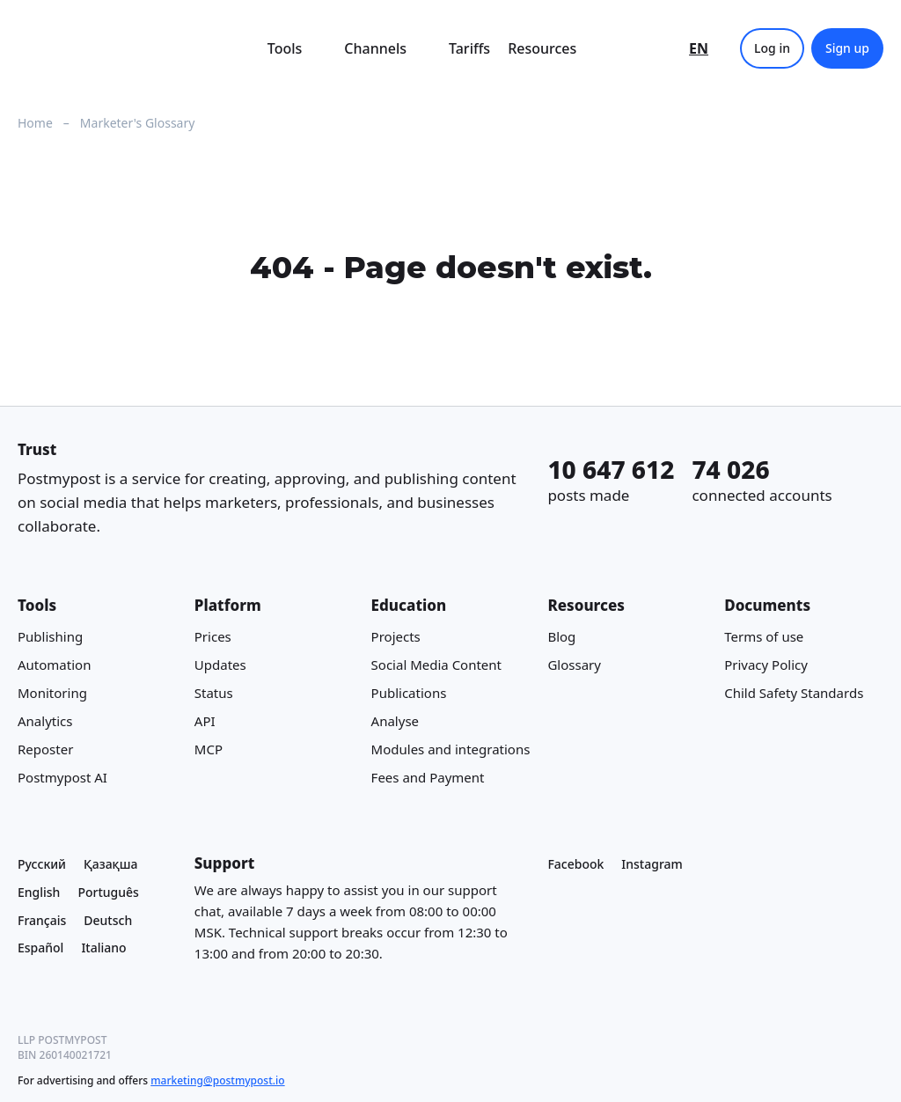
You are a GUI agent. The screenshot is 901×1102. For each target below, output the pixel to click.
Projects (396, 636)
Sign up (847, 48)
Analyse (395, 721)
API (205, 721)
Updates (220, 664)
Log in (772, 48)
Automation (54, 664)
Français (42, 920)
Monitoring (52, 693)
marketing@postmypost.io (217, 1080)
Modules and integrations (451, 749)
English (39, 892)
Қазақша (111, 864)
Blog (561, 636)
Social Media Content (436, 664)
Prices (212, 636)
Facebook (575, 864)
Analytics (45, 721)
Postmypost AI (62, 777)
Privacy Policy (766, 664)
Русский (42, 864)
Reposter (45, 749)
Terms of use (763, 636)
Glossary (574, 664)
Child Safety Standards (793, 693)
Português (107, 892)
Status (213, 693)
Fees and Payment (428, 777)
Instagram (652, 864)
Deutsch (108, 920)
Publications (409, 693)
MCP (208, 749)
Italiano (103, 948)
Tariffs (469, 48)
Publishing (50, 636)
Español (40, 948)
